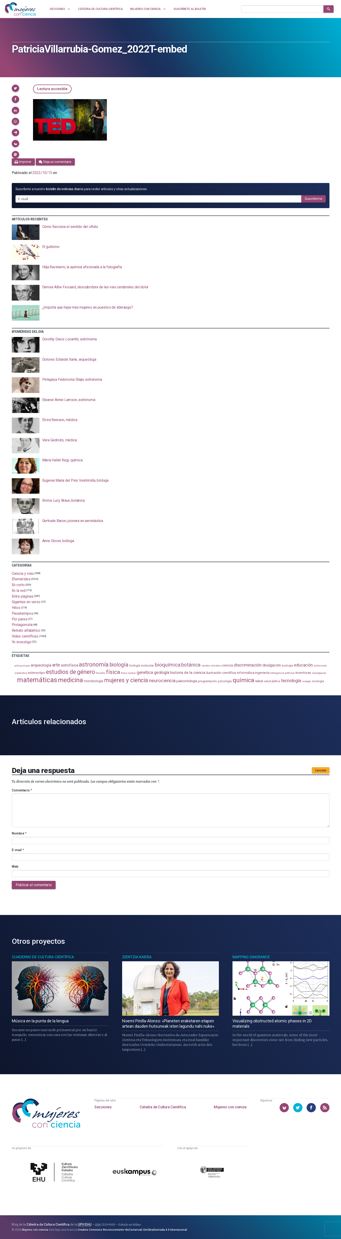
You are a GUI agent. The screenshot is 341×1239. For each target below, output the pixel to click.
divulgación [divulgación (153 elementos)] (272, 665)
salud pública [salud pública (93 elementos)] (272, 681)
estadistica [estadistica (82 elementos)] (21, 673)
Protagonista (22, 624)
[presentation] (170, 232)
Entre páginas (22, 596)
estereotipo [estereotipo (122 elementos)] (36, 673)
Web (15, 866)
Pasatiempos (22, 613)
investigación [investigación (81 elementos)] (319, 673)
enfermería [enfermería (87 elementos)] (320, 665)
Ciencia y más (23, 573)
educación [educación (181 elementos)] (303, 665)
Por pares (19, 619)
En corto (18, 585)
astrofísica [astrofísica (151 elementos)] (69, 665)
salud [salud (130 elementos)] (259, 681)
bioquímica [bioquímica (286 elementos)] (167, 665)
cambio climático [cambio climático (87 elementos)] (212, 665)
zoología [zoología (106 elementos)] (318, 681)
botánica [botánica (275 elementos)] (190, 665)
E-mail (18, 850)
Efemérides (21, 579)
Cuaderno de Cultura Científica (43, 957)
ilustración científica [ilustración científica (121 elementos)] (221, 673)
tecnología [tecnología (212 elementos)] (291, 680)
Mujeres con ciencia (230, 1107)
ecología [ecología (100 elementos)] (287, 665)
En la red (18, 590)
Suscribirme (313, 199)
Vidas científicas (25, 636)
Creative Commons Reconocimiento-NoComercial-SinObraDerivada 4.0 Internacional (132, 1229)
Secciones (103, 1107)
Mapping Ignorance (251, 957)
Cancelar (320, 770)
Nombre (19, 833)
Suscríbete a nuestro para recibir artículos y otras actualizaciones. (81, 189)
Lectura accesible (52, 89)
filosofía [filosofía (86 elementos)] (100, 673)
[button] (15, 88)
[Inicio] (20, 9)
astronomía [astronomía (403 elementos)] (93, 664)
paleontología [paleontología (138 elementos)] (186, 681)
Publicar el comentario (34, 885)
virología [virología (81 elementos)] (306, 681)
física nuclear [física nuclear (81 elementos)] (128, 673)
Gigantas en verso (26, 602)
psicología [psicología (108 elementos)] (225, 681)
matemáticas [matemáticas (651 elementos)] (37, 680)
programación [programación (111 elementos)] (207, 681)
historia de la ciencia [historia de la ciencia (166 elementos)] (187, 672)
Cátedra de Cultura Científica (163, 1107)
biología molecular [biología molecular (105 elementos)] (141, 665)
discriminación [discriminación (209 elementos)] (248, 665)
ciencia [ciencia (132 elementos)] (227, 665)
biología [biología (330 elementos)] (118, 664)
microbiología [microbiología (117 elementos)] (93, 681)
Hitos (16, 607)
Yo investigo (21, 642)
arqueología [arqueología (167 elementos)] (41, 665)
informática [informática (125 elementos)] (245, 673)
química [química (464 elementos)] (243, 680)
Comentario (22, 790)
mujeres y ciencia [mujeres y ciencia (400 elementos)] (126, 680)
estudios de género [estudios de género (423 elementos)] (70, 671)
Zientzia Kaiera (136, 957)
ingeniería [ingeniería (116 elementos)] (262, 673)
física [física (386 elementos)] (113, 672)
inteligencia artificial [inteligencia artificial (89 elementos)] (282, 673)
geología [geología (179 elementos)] (161, 672)
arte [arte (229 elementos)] (56, 665)
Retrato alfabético (26, 630)
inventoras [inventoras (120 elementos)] (303, 673)
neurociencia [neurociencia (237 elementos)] (162, 680)
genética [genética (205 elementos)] (145, 672)
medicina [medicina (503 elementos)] (70, 680)
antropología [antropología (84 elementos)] (22, 665)
